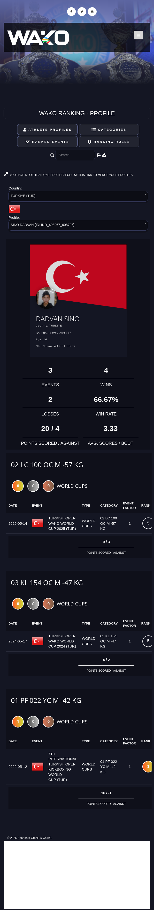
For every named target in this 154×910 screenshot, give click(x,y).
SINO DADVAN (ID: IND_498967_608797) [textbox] (43, 225)
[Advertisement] (77, 875)
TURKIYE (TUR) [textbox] (23, 196)
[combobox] (78, 197)
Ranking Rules (109, 142)
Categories (109, 129)
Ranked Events (47, 142)
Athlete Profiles (47, 129)
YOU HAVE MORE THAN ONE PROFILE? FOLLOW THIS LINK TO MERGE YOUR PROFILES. (68, 175)
